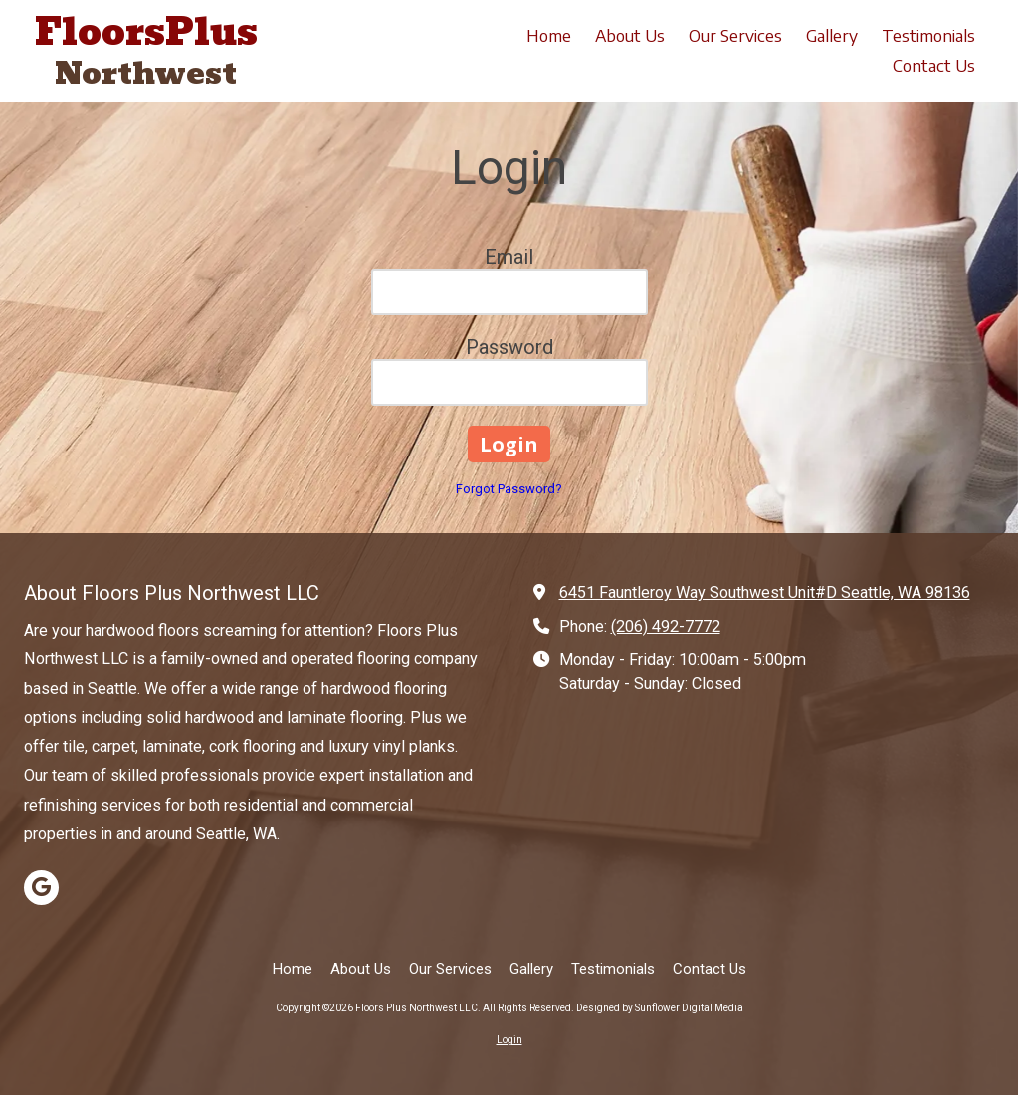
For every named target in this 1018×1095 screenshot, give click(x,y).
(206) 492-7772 (665, 626)
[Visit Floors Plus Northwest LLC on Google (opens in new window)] (41, 887)
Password (509, 347)
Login (509, 1039)
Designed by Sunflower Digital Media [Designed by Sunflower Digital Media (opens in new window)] (659, 1008)
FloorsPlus (146, 32)
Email (509, 257)
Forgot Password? (509, 488)
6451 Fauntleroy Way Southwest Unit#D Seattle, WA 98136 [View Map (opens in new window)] (764, 592)
